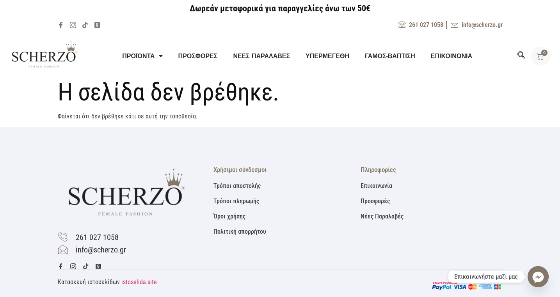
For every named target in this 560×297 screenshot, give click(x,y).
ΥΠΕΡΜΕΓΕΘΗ (327, 56)
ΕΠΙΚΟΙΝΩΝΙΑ (451, 56)
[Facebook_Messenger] (538, 276)
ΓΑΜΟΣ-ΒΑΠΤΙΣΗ (390, 56)
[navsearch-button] (521, 56)
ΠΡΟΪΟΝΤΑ (142, 56)
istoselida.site (139, 282)
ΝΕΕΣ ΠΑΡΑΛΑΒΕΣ (261, 56)
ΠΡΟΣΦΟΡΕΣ (198, 56)
